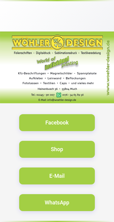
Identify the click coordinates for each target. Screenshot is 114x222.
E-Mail (56, 176)
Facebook (57, 123)
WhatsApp (57, 203)
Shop (57, 149)
